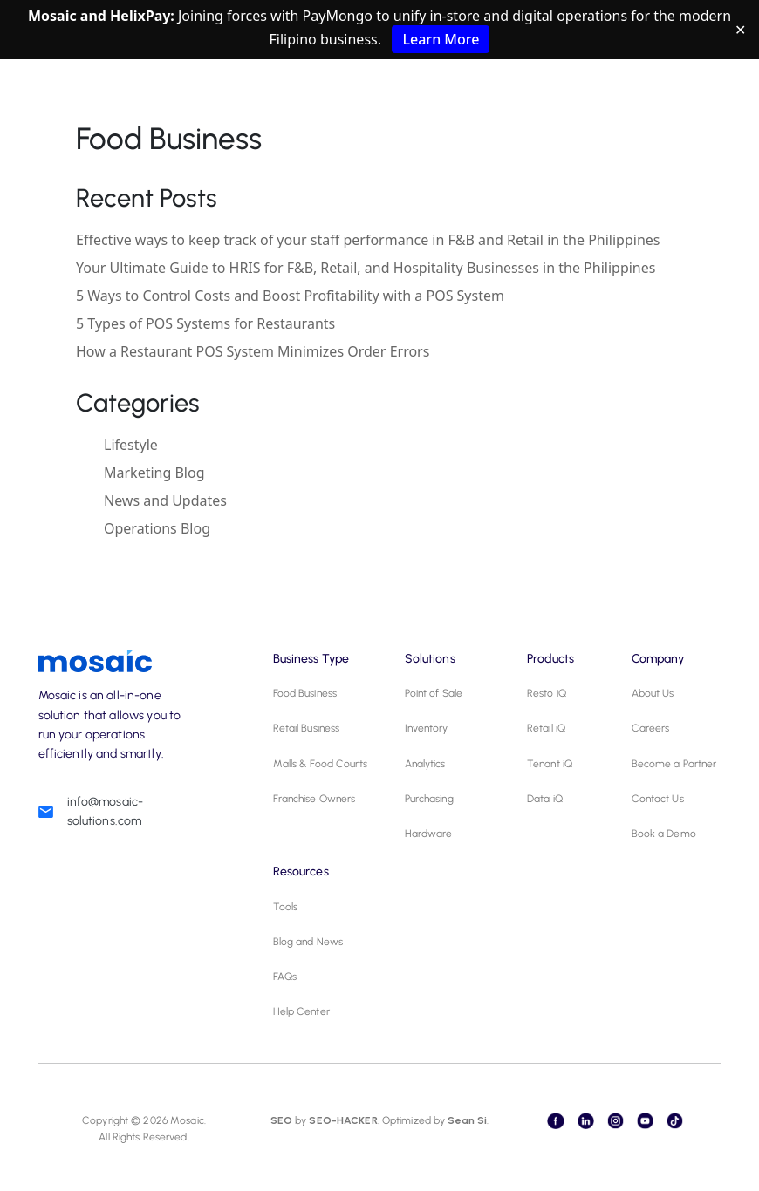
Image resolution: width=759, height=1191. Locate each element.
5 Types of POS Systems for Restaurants (205, 323)
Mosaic (186, 1120)
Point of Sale (434, 693)
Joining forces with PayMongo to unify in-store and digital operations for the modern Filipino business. (379, 29)
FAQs (285, 976)
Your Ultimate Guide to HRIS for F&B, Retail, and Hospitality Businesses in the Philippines (365, 267)
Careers (651, 728)
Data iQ (545, 799)
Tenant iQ (549, 764)
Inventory (426, 728)
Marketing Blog (154, 472)
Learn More (440, 39)
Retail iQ (546, 728)
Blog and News (308, 942)
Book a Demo (664, 833)
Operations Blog (157, 528)
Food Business (305, 693)
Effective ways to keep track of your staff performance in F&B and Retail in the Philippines (368, 239)
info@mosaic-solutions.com (105, 811)
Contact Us (658, 799)
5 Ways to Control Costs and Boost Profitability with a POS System (290, 295)
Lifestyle (131, 444)
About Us (653, 693)
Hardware (429, 833)
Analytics (425, 764)
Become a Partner (674, 764)
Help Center (301, 1011)
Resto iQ (546, 693)
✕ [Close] (740, 29)
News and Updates (165, 500)
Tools (285, 907)
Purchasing (429, 799)
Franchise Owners (314, 799)
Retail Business (306, 728)
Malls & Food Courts (320, 764)
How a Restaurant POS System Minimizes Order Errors (252, 351)
